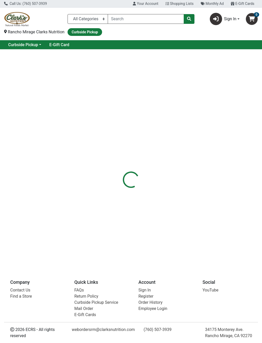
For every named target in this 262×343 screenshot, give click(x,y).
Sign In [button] (223, 19)
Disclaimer (168, 115)
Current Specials (23, 44)
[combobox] (146, 19)
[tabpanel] (185, 150)
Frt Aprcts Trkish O (144, 232)
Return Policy (86, 296)
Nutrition (144, 115)
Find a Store (21, 296)
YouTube (211, 290)
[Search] (146, 19)
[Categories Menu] (88, 19)
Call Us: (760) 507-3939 (25, 4)
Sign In (144, 290)
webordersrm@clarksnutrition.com (103, 329)
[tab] (123, 115)
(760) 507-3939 (157, 329)
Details (123, 115)
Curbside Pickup (65, 44)
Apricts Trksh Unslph (144, 246)
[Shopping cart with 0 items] (252, 19)
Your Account (145, 4)
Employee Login (152, 308)
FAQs (79, 290)
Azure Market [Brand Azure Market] (171, 151)
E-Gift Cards (242, 4)
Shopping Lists (180, 4)
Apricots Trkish (140, 203)
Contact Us (20, 290)
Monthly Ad (212, 4)
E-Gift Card (101, 44)
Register (146, 296)
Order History (150, 302)
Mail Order (83, 308)
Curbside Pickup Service (96, 302)
